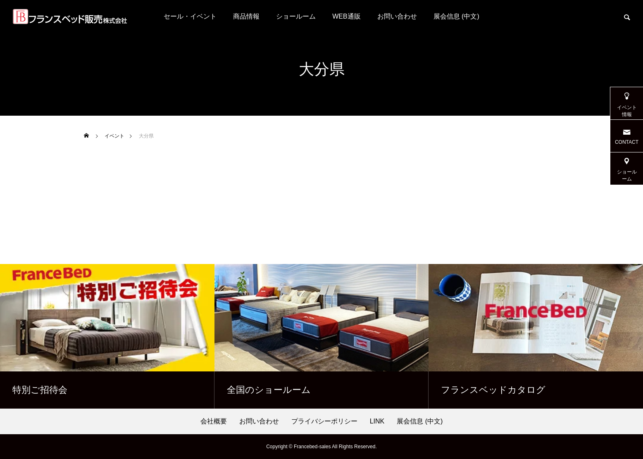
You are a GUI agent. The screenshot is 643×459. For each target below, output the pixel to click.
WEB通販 (346, 16)
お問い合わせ (397, 16)
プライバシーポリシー (324, 421)
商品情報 (246, 16)
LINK (377, 421)
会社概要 (213, 421)
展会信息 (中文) (456, 16)
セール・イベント (190, 16)
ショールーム (296, 16)
